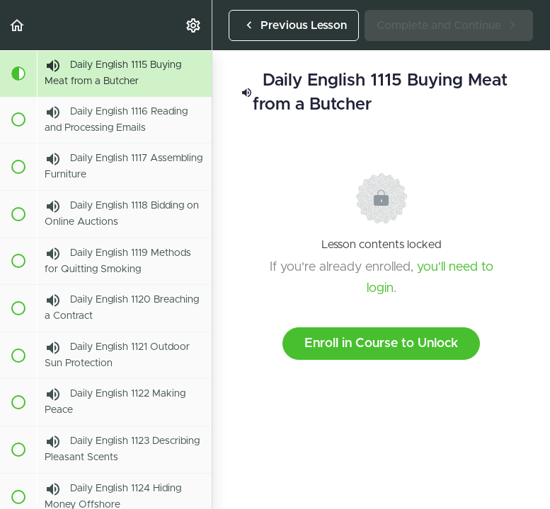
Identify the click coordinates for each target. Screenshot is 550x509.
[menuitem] (194, 25)
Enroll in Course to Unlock (381, 343)
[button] (17, 25)
